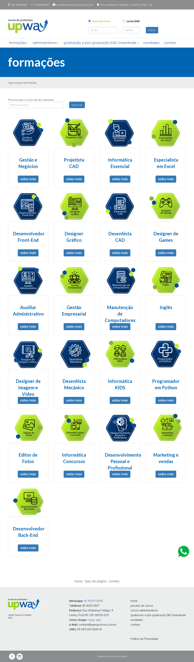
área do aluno (99, 21)
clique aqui (94, 619)
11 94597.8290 (41, 4)
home (78, 581)
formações (18, 43)
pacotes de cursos (142, 605)
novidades (151, 43)
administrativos (46, 43)
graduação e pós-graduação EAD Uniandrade (100, 43)
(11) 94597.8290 (93, 600)
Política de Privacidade (144, 638)
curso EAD (131, 21)
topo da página (95, 581)
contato (170, 43)
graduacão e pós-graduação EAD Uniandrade (158, 615)
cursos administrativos (144, 610)
